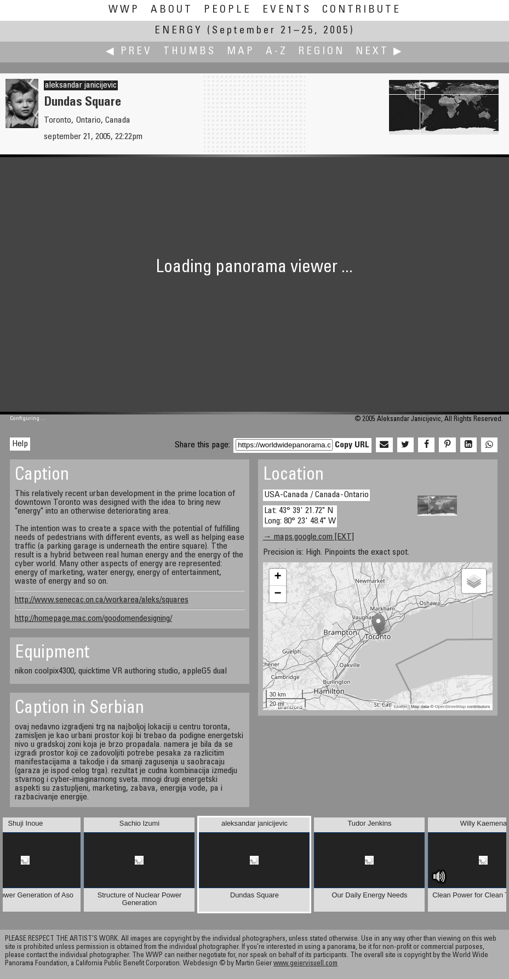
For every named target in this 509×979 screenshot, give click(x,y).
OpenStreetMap (450, 706)
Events (286, 10)
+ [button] (278, 577)
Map (241, 52)
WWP (124, 10)
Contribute (361, 10)
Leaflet (400, 706)
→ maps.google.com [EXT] (308, 537)
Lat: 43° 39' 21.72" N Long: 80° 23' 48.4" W (300, 516)
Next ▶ (380, 52)
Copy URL (352, 445)
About (172, 10)
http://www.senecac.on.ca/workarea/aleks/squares (101, 600)
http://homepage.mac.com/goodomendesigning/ (93, 618)
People (227, 10)
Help (20, 444)
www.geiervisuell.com (305, 964)
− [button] (278, 594)
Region (322, 52)
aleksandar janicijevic (81, 85)
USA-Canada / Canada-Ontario (316, 495)
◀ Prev (129, 52)
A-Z (277, 52)
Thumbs (189, 52)
